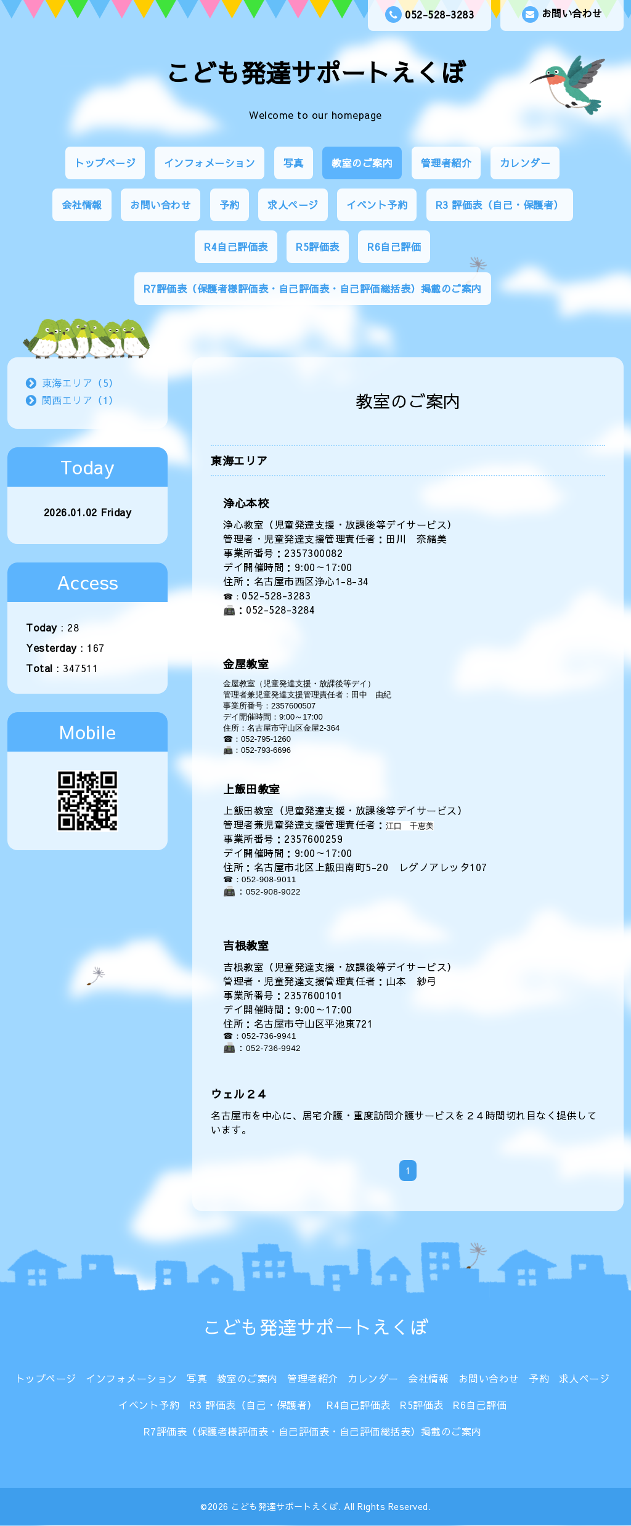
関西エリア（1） (80, 400)
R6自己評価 (394, 246)
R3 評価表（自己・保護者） (500, 204)
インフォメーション (210, 162)
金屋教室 (246, 664)
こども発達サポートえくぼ (315, 72)
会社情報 (82, 204)
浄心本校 (246, 503)
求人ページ (293, 204)
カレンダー (525, 162)
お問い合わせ (562, 14)
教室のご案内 (362, 162)
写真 (293, 162)
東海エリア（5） (80, 382)
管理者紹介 (446, 162)
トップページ (105, 162)
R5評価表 (318, 246)
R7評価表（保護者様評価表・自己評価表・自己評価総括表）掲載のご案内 (313, 288)
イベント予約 (376, 204)
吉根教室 (246, 945)
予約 (229, 204)
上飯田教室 (251, 789)
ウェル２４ (239, 1094)
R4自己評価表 (236, 246)
